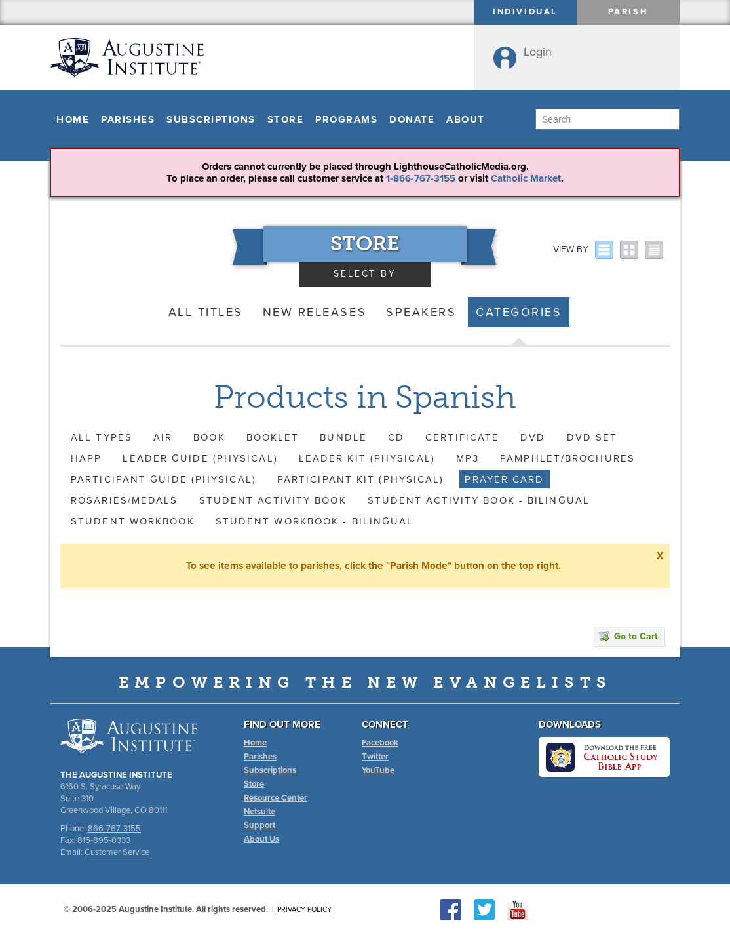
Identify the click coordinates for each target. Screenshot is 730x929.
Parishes (128, 119)
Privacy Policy (304, 909)
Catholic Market (526, 178)
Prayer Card (504, 479)
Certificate (462, 437)
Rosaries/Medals (124, 500)
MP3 (467, 458)
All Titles (205, 312)
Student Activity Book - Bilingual (479, 500)
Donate (411, 119)
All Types (101, 437)
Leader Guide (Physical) (200, 458)
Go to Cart (628, 636)
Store (285, 119)
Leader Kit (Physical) (367, 458)
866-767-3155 (114, 828)
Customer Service (117, 852)
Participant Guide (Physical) (163, 479)
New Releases (314, 312)
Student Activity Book (273, 500)
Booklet (272, 437)
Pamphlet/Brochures (567, 458)
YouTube (378, 770)
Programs (346, 119)
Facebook (380, 743)
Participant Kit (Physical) (360, 479)
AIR (162, 437)
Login (538, 52)
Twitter (375, 756)
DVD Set (592, 437)
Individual (525, 12)
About (465, 119)
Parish (628, 12)
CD (396, 437)
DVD (532, 437)
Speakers (421, 312)
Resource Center (275, 798)
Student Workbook (133, 521)
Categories (519, 312)
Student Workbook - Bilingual (315, 521)
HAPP (86, 458)
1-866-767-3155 (420, 178)
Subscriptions (211, 119)
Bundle (343, 437)
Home (72, 119)
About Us (261, 839)
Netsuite (259, 811)
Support (259, 825)
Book (209, 437)
